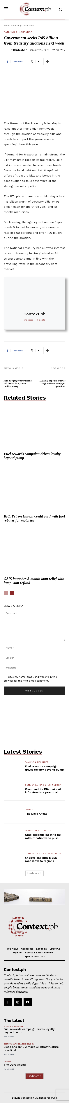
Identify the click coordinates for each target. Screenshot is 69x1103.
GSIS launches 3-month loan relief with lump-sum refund (34, 581)
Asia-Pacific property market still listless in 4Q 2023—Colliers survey (18, 383)
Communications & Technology (43, 785)
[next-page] (12, 593)
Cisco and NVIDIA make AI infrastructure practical (43, 791)
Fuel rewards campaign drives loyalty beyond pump (32, 456)
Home (7, 25)
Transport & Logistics (38, 831)
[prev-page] (6, 593)
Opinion (29, 810)
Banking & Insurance (23, 25)
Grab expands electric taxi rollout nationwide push (43, 836)
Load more (34, 873)
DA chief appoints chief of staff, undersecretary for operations (52, 383)
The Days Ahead (36, 813)
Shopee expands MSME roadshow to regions (41, 859)
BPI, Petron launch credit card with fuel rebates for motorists (34, 518)
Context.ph (20, 50)
